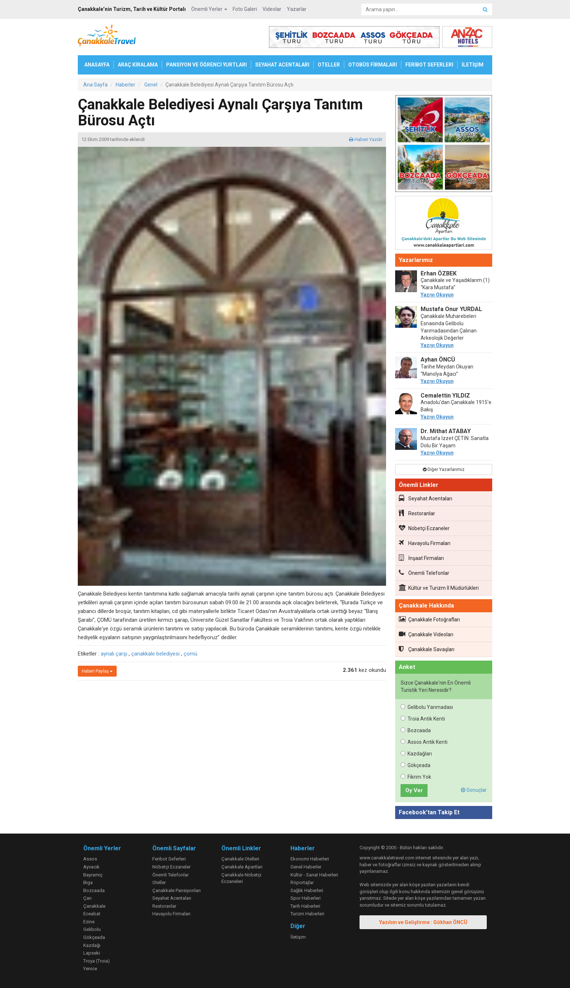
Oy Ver (414, 790)
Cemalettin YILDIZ (445, 395)
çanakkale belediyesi (155, 653)
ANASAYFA (96, 65)
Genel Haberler (305, 867)
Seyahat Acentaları (425, 498)
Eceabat (91, 913)
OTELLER (329, 65)
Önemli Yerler (209, 9)
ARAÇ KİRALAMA (138, 65)
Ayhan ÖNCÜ (438, 359)
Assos (90, 859)
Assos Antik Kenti (424, 742)
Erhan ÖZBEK (439, 273)
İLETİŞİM (472, 65)
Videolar (271, 9)
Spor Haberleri (305, 898)
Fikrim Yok (416, 777)
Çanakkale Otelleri (240, 859)
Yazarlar (296, 9)
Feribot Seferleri (169, 859)
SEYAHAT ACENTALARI (282, 65)
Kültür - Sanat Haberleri (314, 875)
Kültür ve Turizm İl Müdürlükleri (439, 587)
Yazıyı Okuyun (437, 295)
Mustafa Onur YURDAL (451, 309)
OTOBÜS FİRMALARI (372, 65)
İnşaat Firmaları (421, 558)
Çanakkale (94, 906)
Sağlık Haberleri (306, 890)
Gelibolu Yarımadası (427, 707)
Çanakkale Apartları (241, 867)
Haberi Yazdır (365, 139)
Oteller (159, 882)
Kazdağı (91, 945)
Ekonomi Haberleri (309, 859)
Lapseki (91, 953)
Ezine (89, 921)
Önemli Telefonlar (424, 572)
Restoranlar (417, 513)
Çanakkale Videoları (426, 634)
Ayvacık (91, 867)
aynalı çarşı (114, 653)
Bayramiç (93, 875)
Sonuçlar (474, 790)
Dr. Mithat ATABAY (446, 431)
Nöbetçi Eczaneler (424, 528)
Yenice (90, 968)
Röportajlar (302, 882)
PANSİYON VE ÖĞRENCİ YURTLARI (206, 65)
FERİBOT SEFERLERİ (429, 65)
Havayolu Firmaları (424, 543)
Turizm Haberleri (307, 913)
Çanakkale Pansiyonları (176, 890)
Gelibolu (92, 929)
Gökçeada (415, 765)
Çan (87, 898)
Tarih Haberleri (305, 906)
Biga (88, 882)
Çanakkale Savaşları (426, 649)
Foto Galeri (245, 9)
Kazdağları (416, 754)
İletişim (298, 937)
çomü (190, 653)
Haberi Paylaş (97, 671)
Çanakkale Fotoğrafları (429, 619)
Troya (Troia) (96, 961)
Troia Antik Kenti (423, 719)
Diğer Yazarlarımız (444, 469)
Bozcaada (416, 730)
